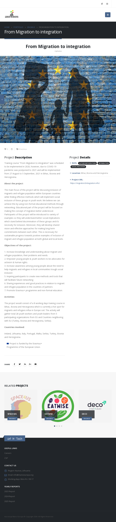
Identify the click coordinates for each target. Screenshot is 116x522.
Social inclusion (78, 167)
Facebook (14, 364)
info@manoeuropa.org (23, 475)
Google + (30, 364)
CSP (6, 458)
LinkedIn (25, 364)
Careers (7, 453)
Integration (104, 163)
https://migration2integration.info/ (85, 183)
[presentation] (2, 99)
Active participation (87, 163)
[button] (54, 426)
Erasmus (23, 149)
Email (35, 364)
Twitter (20, 364)
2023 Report (9, 491)
